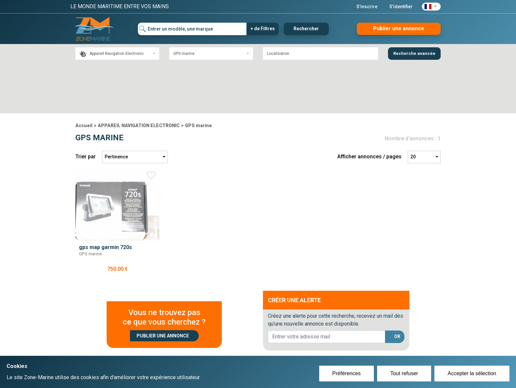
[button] (431, 7)
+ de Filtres (262, 28)
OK (397, 286)
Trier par (85, 106)
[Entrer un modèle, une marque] (192, 29)
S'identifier (401, 6)
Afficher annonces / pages (369, 106)
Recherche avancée (414, 53)
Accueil (83, 75)
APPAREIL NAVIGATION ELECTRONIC (139, 75)
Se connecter (223, 350)
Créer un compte (227, 342)
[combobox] (117, 53)
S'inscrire (366, 6)
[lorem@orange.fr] (326, 286)
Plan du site (346, 342)
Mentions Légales (353, 350)
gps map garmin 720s (105, 197)
